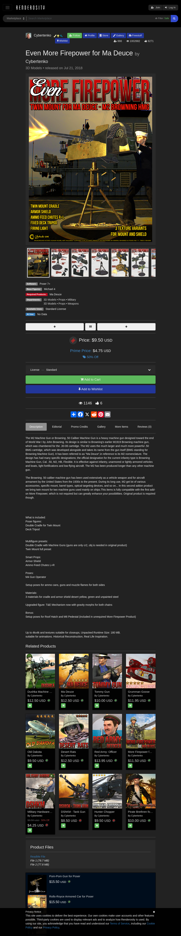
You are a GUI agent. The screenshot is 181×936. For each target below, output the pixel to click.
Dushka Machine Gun (41, 691)
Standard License (56, 308)
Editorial (57, 426)
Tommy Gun (102, 691)
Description (36, 426)
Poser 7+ (45, 283)
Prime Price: (81, 350)
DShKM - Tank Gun (73, 811)
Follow (74, 35)
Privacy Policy (51, 927)
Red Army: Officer (106, 751)
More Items (121, 426)
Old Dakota (34, 751)
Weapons (73, 303)
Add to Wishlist (90, 389)
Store (104, 35)
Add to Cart (91, 379)
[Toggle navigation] (7, 7)
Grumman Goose (139, 691)
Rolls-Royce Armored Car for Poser (71, 896)
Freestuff (135, 35)
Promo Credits (79, 426)
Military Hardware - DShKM (44, 811)
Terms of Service (120, 923)
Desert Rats (68, 751)
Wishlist (62, 40)
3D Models (50, 299)
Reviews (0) (144, 426)
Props (61, 299)
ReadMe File (37, 856)
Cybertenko (37, 61)
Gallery (118, 35)
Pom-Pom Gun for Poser (64, 876)
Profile (90, 35)
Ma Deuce (56, 294)
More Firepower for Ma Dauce (146, 751)
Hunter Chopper (105, 811)
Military (72, 299)
